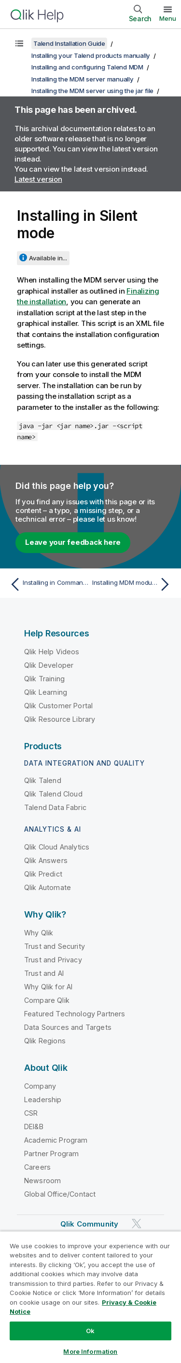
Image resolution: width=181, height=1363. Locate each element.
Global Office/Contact (60, 1194)
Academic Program (56, 1140)
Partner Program (51, 1153)
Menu (167, 18)
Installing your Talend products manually (90, 55)
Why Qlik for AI (48, 987)
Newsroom (42, 1180)
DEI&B (33, 1126)
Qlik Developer (48, 665)
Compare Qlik (47, 1000)
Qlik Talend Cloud (53, 794)
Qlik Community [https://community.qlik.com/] (89, 1223)
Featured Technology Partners (74, 1014)
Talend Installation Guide (69, 43)
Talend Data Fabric (55, 807)
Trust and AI (44, 973)
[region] (90, 1297)
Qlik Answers (46, 860)
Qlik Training (44, 679)
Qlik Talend (42, 780)
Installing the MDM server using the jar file (92, 90)
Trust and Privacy (53, 960)
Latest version (38, 179)
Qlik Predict (43, 874)
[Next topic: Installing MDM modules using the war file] (133, 584)
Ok (90, 1331)
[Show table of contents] (19, 43)
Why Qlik (38, 933)
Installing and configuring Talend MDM (87, 67)
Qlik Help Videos (52, 652)
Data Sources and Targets (67, 1027)
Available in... (48, 258)
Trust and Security (54, 946)
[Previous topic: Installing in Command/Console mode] (48, 584)
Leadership (43, 1099)
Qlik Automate (47, 887)
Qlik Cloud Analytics (56, 847)
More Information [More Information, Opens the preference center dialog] (90, 1351)
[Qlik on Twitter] (136, 1223)
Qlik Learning (45, 692)
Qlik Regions (45, 1041)
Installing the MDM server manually (82, 79)
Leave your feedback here (73, 542)
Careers (37, 1167)
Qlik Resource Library (59, 719)
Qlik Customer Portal (58, 706)
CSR (31, 1113)
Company (40, 1086)
